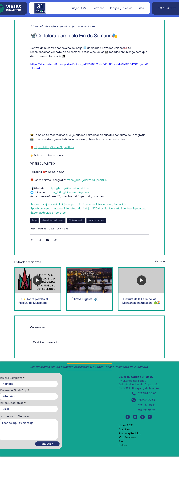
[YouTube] (135, 417)
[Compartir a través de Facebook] (31, 239)
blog (34, 220)
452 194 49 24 (147, 405)
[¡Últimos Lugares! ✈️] (90, 280)
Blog (66, 228)
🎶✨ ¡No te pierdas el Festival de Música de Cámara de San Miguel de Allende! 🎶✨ (35, 301)
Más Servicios (127, 437)
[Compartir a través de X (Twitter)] (39, 239)
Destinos (124, 429)
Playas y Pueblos (130, 433)
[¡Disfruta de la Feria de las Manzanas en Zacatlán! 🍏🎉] (141, 280)
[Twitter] (142, 417)
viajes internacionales (52, 220)
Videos (123, 445)
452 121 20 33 (146, 400)
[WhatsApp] (133, 400)
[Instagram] (150, 417)
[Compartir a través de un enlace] (55, 239)
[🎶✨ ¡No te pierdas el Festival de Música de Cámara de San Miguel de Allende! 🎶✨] (38, 280)
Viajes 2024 (126, 425)
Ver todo (160, 261)
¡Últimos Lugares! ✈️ (84, 299)
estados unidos (96, 220)
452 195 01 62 (146, 410)
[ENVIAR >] (47, 443)
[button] (77, 8)
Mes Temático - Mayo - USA (46, 228)
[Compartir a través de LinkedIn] (47, 239)
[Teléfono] (133, 393)
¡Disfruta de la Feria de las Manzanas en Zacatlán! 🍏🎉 (141, 301)
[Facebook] (128, 417)
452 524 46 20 (147, 393)
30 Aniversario (76, 220)
